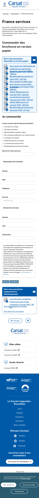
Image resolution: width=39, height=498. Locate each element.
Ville (4, 226)
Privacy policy (26, 478)
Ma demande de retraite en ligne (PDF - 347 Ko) (21, 77)
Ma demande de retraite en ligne (14, 132)
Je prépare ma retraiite (10, 138)
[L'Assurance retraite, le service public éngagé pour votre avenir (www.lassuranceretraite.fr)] (12, 380)
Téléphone (5, 188)
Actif (19, 409)
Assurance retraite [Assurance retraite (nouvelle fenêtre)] (10, 350)
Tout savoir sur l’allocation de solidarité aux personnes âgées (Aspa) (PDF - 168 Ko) (22, 67)
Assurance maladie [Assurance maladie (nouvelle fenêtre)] (10, 355)
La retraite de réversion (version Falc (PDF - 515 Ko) (21, 98)
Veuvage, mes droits (10, 129)
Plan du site (20, 471)
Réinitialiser (14, 281)
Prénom (5, 171)
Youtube (19, 441)
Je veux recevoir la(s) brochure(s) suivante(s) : (18, 123)
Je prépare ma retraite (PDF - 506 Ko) (22, 88)
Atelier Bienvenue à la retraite (13, 140)
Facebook (19, 446)
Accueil (6, 14)
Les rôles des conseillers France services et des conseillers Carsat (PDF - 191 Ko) (22, 300)
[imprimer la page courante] (28, 320)
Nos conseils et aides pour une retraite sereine (18, 135)
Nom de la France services (11, 151)
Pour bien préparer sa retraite (15, 306)
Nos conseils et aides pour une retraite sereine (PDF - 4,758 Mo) (21, 83)
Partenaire (15, 14)
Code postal (6, 234)
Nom (4, 180)
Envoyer (5, 281)
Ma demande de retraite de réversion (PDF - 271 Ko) (21, 108)
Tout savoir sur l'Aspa (10, 127)
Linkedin (19, 436)
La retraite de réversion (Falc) (13, 143)
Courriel (5, 197)
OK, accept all (8, 485)
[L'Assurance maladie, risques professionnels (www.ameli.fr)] (26, 380)
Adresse (5, 217)
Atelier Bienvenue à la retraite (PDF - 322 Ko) (19, 93)
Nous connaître (19, 425)
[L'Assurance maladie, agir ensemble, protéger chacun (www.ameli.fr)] (12, 388)
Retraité (19, 413)
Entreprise (19, 417)
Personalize (19, 491)
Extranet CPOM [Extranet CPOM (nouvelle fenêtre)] (9, 368)
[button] (15, 320)
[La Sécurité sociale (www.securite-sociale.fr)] (25, 388)
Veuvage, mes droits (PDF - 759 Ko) (21, 72)
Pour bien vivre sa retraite (14, 312)
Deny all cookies (29, 485)
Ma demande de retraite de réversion (15, 146)
